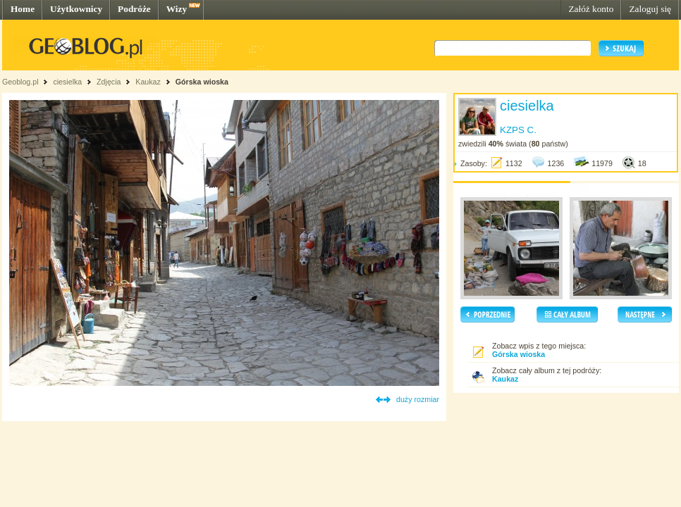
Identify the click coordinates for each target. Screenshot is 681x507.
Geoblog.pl (20, 81)
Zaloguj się (650, 9)
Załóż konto (590, 9)
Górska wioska (202, 81)
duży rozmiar (417, 399)
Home (23, 9)
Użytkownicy (76, 9)
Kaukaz (148, 81)
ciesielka (67, 81)
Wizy (176, 9)
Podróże (134, 9)
